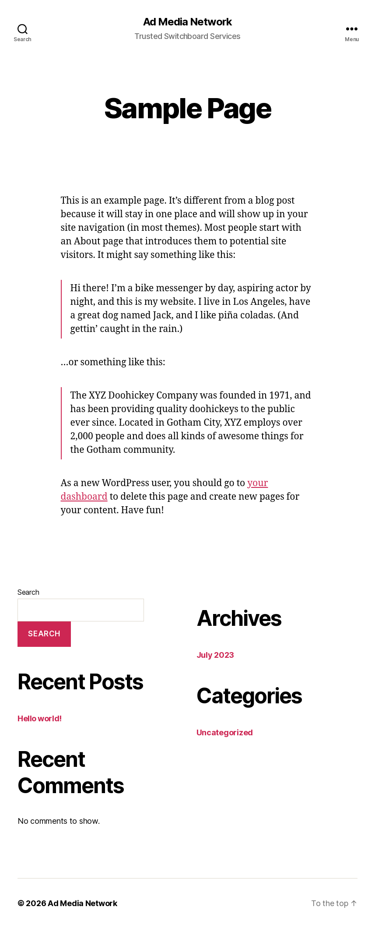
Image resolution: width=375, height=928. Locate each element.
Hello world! (40, 718)
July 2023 (215, 655)
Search (28, 592)
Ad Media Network (187, 22)
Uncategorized (224, 732)
